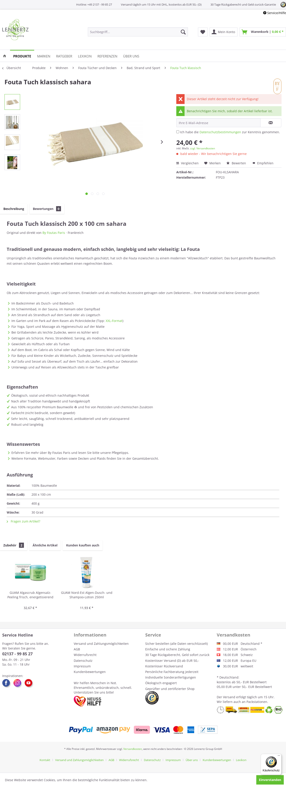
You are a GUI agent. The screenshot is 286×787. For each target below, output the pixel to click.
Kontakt (45, 760)
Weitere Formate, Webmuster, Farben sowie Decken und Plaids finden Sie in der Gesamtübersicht (84, 458)
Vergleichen (187, 163)
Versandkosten (132, 749)
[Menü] (279, 756)
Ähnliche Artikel (45, 545)
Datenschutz (83, 660)
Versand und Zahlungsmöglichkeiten (101, 643)
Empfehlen (262, 163)
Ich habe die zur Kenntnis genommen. (230, 132)
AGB (77, 649)
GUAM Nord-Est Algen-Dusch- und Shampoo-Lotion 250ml (86, 594)
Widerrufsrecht (85, 655)
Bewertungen (47, 208)
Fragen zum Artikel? (23, 521)
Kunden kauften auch (82, 545)
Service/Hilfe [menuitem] (274, 13)
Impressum (82, 666)
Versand (229, 697)
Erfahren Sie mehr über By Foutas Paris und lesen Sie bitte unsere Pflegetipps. (70, 453)
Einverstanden (270, 780)
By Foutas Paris (53, 233)
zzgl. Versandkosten (202, 148)
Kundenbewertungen (90, 672)
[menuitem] (138, 32)
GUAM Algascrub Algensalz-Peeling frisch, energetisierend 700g (30, 595)
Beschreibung (13, 209)
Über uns (192, 760)
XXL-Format (114, 321)
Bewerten (236, 163)
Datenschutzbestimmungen (220, 132)
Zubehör (13, 545)
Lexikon (241, 760)
